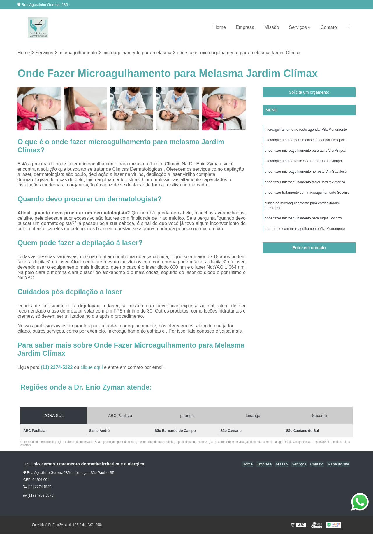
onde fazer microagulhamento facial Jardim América (305, 186)
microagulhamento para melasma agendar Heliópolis (305, 141)
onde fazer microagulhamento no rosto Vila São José (306, 174)
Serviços (298, 27)
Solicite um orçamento (309, 92)
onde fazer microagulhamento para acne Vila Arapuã (305, 152)
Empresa (245, 27)
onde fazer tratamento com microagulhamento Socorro (307, 197)
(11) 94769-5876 (38, 496)
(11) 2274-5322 (57, 367)
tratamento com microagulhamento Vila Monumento (305, 235)
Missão (271, 27)
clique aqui (91, 367)
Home (219, 27)
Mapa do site (338, 464)
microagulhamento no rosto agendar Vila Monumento (306, 130)
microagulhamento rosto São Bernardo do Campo (303, 163)
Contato (329, 27)
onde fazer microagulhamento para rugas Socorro (303, 224)
